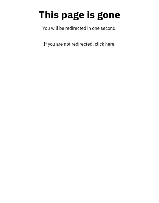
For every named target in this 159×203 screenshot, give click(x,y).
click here (104, 44)
